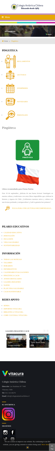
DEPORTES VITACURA (13, 309)
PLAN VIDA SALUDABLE (14, 288)
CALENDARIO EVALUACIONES (16, 272)
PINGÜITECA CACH (11, 275)
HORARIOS (8, 266)
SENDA (6, 306)
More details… (46, 444)
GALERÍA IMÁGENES (12, 282)
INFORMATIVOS (10, 269)
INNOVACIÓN (9, 236)
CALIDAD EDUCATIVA (13, 232)
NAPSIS (7, 285)
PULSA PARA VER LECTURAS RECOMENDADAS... (28, 208)
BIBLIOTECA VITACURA (13, 312)
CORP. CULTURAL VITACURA (15, 315)
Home (6, 41)
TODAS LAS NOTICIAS (13, 259)
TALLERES (8, 263)
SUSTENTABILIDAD (12, 245)
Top (52, 447)
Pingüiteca (9, 127)
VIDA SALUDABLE (11, 242)
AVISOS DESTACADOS (13, 279)
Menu (6, 17)
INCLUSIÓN (8, 239)
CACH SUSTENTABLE (12, 292)
